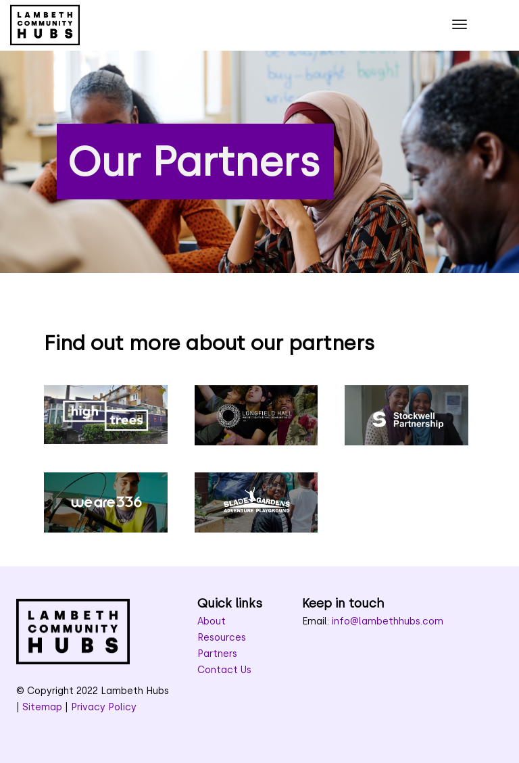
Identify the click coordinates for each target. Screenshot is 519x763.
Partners (217, 654)
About (211, 621)
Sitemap (42, 707)
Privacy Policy (104, 707)
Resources (221, 637)
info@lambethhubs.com (387, 621)
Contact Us (224, 670)
